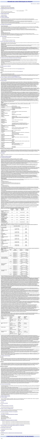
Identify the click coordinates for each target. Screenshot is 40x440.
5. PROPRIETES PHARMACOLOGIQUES (5, 156)
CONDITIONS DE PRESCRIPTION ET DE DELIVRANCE (20, 436)
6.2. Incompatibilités (3, 400)
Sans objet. (2, 434)
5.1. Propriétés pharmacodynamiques (5, 157)
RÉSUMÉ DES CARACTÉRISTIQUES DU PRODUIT (20, 1)
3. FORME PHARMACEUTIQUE (4, 13)
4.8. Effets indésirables (3, 80)
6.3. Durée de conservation (4, 403)
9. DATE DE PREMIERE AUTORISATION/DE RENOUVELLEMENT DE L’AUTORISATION (12, 425)
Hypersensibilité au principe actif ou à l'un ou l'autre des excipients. (11, 37)
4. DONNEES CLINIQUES (3, 16)
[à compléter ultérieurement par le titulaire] (6, 426)
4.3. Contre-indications (3, 36)
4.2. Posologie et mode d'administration (5, 24)
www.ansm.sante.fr (3, 151)
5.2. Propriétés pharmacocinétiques (5, 355)
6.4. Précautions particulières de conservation (6, 405)
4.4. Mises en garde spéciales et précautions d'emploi (7, 41)
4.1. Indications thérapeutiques (4, 17)
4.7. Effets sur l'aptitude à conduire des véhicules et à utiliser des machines (10, 77)
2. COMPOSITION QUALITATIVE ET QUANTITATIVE (7, 8)
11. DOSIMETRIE (2, 430)
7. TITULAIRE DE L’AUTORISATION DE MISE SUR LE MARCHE (9, 414)
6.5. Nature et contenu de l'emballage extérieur (6, 408)
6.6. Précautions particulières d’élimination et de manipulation (9, 411)
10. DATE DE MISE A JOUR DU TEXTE (5, 427)
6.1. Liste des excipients (3, 397)
